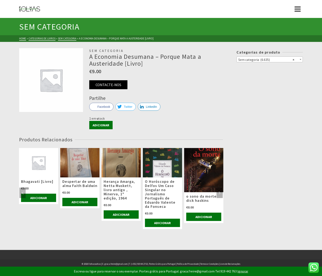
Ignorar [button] (242, 271)
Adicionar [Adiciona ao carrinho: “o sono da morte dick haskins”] (203, 217)
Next (219, 193)
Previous (22, 193)
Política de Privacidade (188, 263)
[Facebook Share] (101, 107)
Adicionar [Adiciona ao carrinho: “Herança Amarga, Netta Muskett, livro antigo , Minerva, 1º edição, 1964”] (121, 214)
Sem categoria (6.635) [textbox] (266, 59)
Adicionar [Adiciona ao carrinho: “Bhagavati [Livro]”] (38, 198)
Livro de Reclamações (230, 263)
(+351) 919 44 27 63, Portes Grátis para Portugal (153, 263)
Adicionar (101, 125)
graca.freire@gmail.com (116, 263)
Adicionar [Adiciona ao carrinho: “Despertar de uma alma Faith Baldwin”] (80, 202)
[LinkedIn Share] (149, 107)
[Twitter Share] (126, 107)
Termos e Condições (209, 263)
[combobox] (269, 59)
